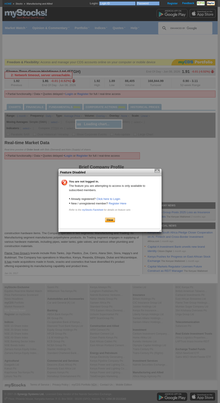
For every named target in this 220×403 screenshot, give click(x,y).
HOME (8, 3)
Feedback (188, 3)
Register (172, 3)
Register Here (117, 203)
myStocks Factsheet (92, 209)
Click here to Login (108, 199)
